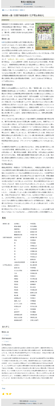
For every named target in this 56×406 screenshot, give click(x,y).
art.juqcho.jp (28, 4)
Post (3, 388)
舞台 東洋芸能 (14, 10)
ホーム (5, 10)
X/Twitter (28, 403)
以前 (3, 42)
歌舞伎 (22, 10)
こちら (6, 335)
